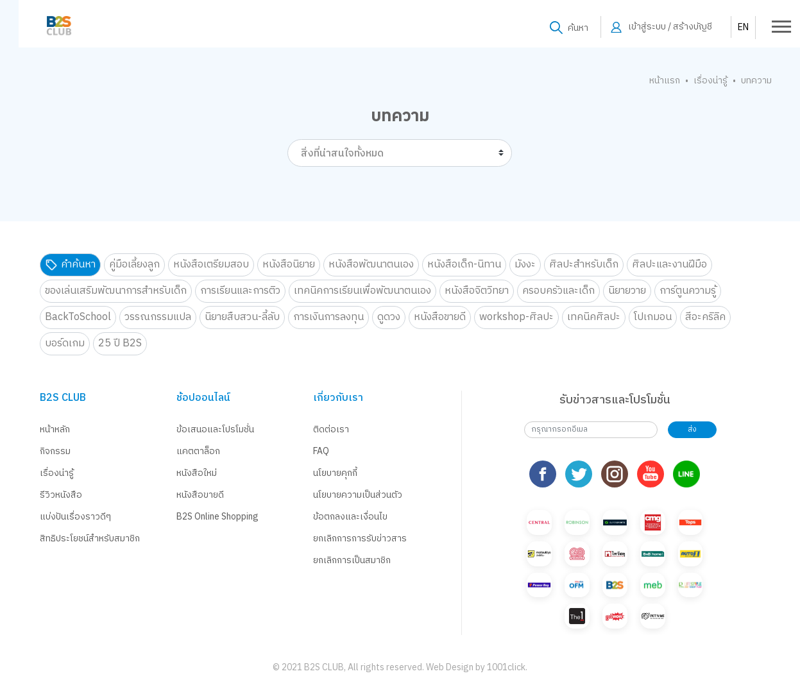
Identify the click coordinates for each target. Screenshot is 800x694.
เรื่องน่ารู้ (711, 80)
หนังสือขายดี (440, 317)
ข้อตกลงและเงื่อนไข (350, 516)
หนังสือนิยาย (288, 264)
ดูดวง (388, 317)
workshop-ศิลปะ (516, 317)
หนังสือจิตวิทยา (477, 291)
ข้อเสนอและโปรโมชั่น (215, 429)
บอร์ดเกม (65, 343)
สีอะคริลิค (705, 317)
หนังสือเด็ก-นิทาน (464, 264)
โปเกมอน (653, 317)
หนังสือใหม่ (196, 473)
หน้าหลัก (55, 429)
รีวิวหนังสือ (61, 494)
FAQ (321, 451)
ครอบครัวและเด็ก (558, 291)
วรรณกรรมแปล (157, 317)
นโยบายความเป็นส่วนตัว (357, 494)
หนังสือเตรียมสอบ (211, 264)
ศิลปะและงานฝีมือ (669, 264)
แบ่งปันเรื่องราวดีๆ (75, 516)
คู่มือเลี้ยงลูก (134, 264)
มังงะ (525, 264)
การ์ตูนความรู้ (688, 291)
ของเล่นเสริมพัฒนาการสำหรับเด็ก (116, 291)
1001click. (507, 667)
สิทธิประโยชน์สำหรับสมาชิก (90, 538)
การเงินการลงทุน (328, 317)
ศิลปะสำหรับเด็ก (583, 264)
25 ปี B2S (120, 343)
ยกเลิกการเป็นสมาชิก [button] (352, 560)
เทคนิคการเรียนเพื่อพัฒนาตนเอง (362, 291)
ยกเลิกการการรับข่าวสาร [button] (360, 538)
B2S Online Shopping (217, 516)
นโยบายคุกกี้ (335, 473)
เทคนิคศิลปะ (593, 317)
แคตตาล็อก (198, 451)
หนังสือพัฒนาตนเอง (371, 264)
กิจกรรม (55, 451)
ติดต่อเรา (331, 429)
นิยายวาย (627, 291)
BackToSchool (78, 317)
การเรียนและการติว (240, 291)
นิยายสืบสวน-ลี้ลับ (242, 317)
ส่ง (692, 429)
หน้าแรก (664, 80)
